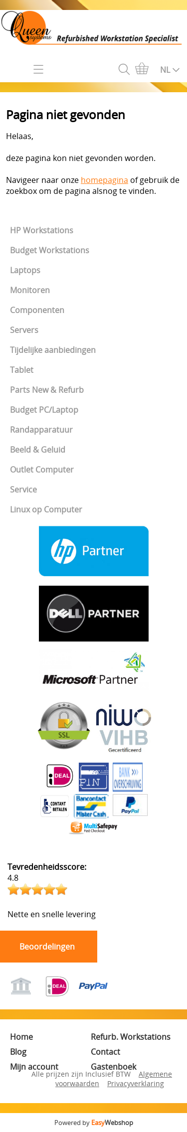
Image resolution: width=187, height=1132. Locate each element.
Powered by (93, 1122)
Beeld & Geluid (37, 449)
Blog (18, 1051)
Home (21, 1036)
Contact (105, 1051)
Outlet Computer (42, 469)
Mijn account (34, 1066)
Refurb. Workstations (131, 1036)
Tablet (21, 369)
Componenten (37, 310)
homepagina (104, 179)
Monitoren (30, 290)
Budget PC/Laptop (44, 409)
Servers (24, 329)
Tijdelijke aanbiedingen (53, 349)
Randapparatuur (41, 429)
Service (23, 489)
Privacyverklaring (135, 1083)
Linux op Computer (46, 509)
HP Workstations (41, 230)
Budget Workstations (49, 250)
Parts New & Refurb (47, 389)
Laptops (25, 270)
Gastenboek (113, 1066)
